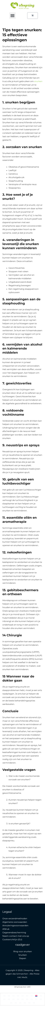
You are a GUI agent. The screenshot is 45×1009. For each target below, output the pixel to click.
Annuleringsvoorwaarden (15, 925)
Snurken (22, 955)
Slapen (22, 958)
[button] (12, 15)
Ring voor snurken (22, 951)
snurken (38, 81)
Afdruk (5, 929)
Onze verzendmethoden (14, 918)
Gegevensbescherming (14, 932)
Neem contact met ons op (15, 936)
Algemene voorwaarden (14, 922)
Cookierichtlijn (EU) (12, 939)
